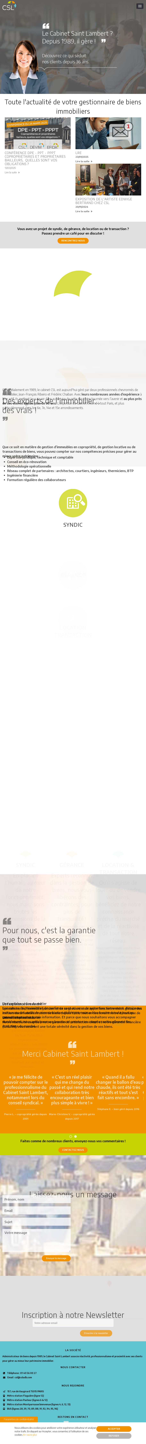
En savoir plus (30, 1434)
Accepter (114, 1428)
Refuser (114, 1435)
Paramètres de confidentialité (19, 1419)
